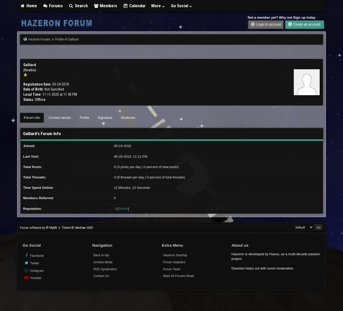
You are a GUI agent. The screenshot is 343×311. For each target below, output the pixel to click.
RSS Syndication (105, 269)
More (158, 5)
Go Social (181, 5)
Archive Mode (103, 262)
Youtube (32, 277)
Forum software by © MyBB (39, 228)
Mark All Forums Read (178, 276)
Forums (53, 5)
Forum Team (172, 269)
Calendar (134, 5)
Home (28, 5)
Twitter (31, 263)
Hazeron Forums (39, 39)
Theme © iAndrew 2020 (77, 228)
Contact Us (101, 276)
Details (123, 209)
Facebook (34, 255)
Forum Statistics (174, 262)
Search (78, 5)
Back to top (101, 255)
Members (105, 5)
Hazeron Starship (175, 255)
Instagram (34, 270)
